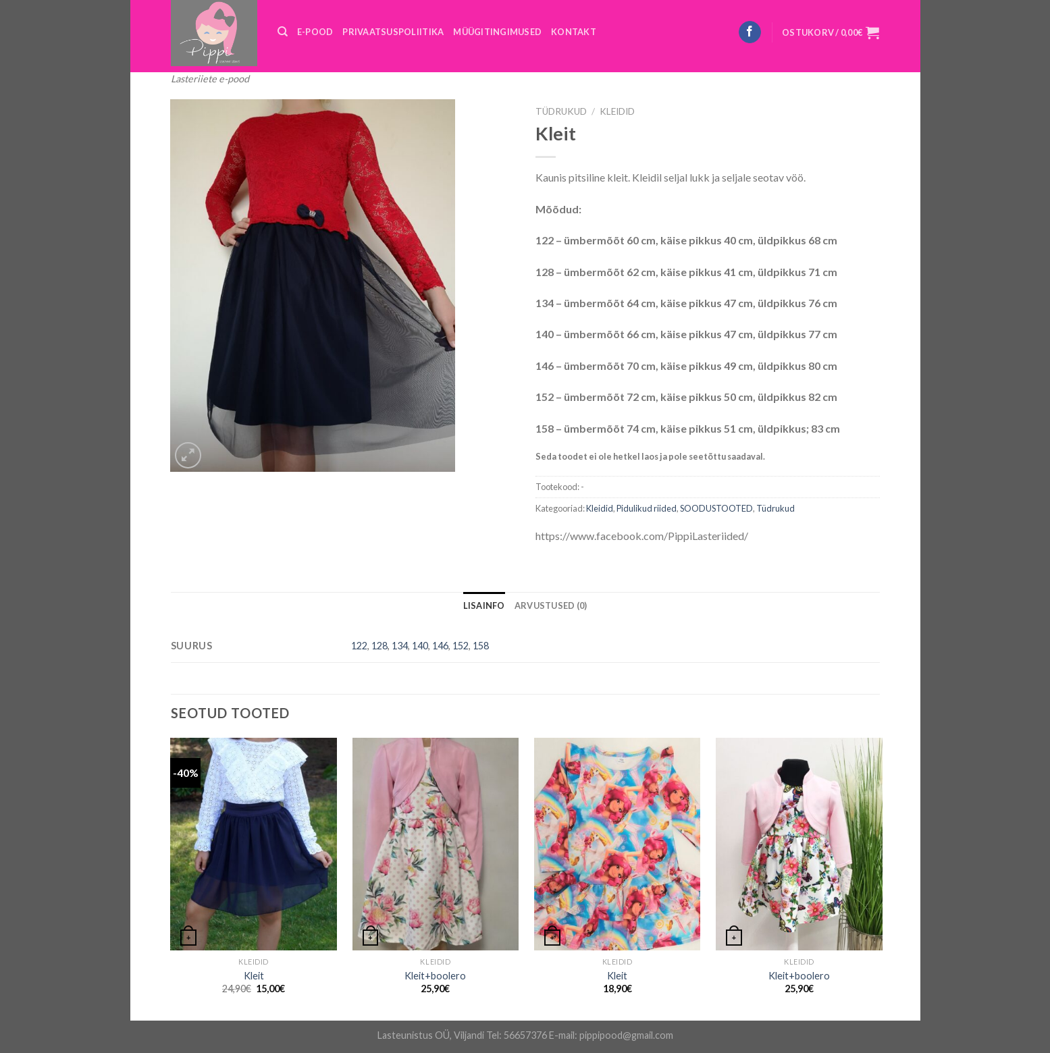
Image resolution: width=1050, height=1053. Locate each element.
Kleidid (617, 111)
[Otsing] (283, 32)
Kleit (254, 975)
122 (359, 645)
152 (460, 645)
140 (420, 645)
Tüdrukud (561, 111)
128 (379, 645)
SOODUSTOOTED (716, 508)
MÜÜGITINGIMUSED (497, 31)
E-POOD (315, 31)
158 (481, 645)
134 (400, 645)
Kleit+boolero (435, 975)
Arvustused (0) (551, 605)
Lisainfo (484, 605)
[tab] (484, 605)
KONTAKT (573, 31)
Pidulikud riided (646, 508)
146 (440, 645)
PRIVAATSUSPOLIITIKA (393, 31)
